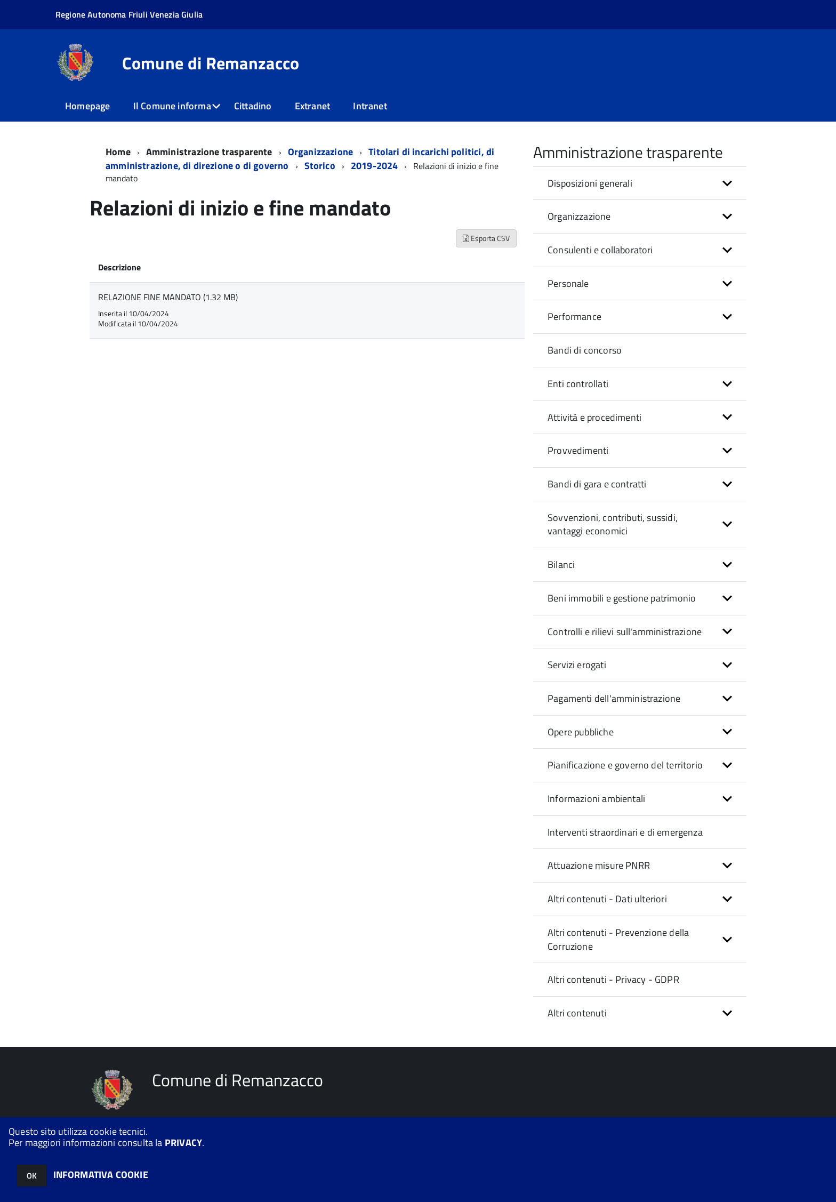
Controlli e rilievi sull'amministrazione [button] (625, 631)
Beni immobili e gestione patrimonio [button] (622, 598)
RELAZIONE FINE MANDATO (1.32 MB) (168, 297)
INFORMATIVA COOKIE (100, 1174)
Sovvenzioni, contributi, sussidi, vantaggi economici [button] (613, 524)
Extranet (312, 106)
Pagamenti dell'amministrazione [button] (614, 698)
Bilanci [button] (561, 564)
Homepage (87, 106)
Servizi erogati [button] (577, 665)
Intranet (370, 106)
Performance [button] (574, 316)
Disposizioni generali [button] (590, 183)
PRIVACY (183, 1142)
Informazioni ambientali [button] (596, 798)
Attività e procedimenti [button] (594, 417)
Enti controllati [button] (578, 383)
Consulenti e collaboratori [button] (600, 250)
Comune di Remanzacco (210, 62)
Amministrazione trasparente (209, 152)
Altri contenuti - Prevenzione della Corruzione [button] (618, 939)
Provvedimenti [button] (578, 450)
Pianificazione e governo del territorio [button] (625, 765)
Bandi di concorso (585, 350)
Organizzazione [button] (579, 216)
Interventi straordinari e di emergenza (625, 832)
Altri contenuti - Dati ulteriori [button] (607, 899)
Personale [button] (568, 283)
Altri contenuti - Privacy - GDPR (613, 979)
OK (32, 1175)
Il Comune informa (172, 106)
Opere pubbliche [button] (581, 732)
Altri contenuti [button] (577, 1013)
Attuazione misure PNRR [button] (599, 865)
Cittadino (253, 106)
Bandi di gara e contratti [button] (597, 484)
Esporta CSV (486, 238)
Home (118, 152)
